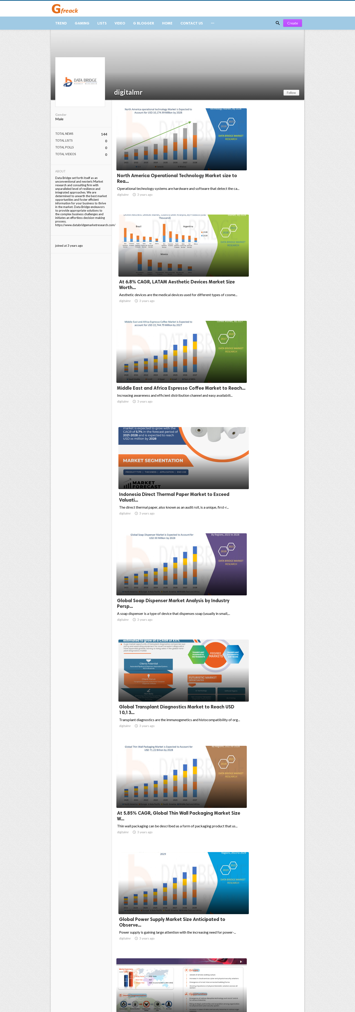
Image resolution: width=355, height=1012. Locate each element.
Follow (291, 97)
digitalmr (128, 96)
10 (253, 975)
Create (292, 27)
